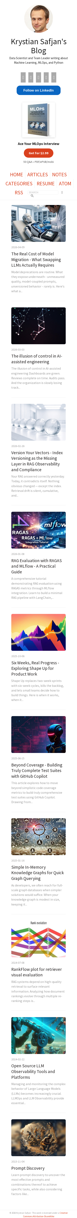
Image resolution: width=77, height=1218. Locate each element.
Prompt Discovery (28, 1168)
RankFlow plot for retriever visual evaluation (36, 972)
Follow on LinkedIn (38, 90)
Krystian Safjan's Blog (39, 45)
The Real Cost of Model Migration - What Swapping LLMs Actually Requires (36, 259)
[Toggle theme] (62, 192)
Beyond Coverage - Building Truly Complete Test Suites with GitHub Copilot (36, 770)
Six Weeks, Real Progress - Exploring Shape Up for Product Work (35, 668)
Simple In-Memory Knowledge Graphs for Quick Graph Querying (37, 872)
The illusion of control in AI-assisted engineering (36, 358)
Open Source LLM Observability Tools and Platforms (33, 1071)
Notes (59, 174)
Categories (19, 183)
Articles (37, 174)
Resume (46, 183)
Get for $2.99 (38, 153)
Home (16, 174)
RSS (19, 192)
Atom (65, 183)
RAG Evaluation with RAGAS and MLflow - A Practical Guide (36, 566)
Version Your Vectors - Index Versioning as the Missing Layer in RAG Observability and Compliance (37, 461)
